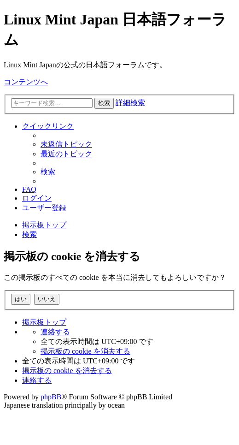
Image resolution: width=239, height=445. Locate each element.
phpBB (51, 397)
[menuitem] (66, 144)
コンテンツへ (26, 82)
